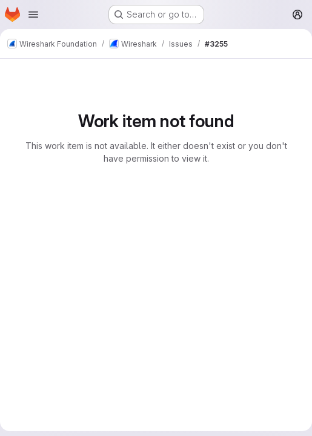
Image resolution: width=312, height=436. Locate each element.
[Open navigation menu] (33, 14)
